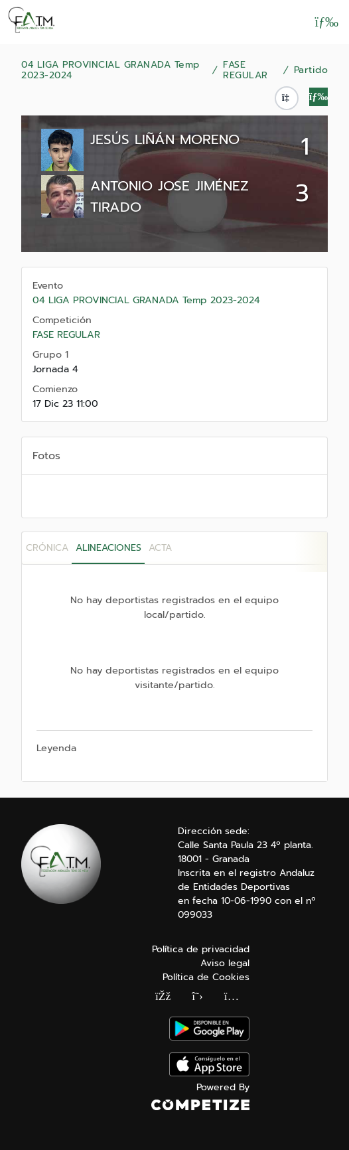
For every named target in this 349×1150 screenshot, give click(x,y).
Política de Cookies (206, 977)
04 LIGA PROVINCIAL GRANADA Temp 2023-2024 (110, 70)
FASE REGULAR (245, 70)
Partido (311, 70)
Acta (160, 548)
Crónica (47, 548)
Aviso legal (224, 963)
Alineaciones (108, 548)
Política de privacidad (200, 949)
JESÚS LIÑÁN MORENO (165, 139)
